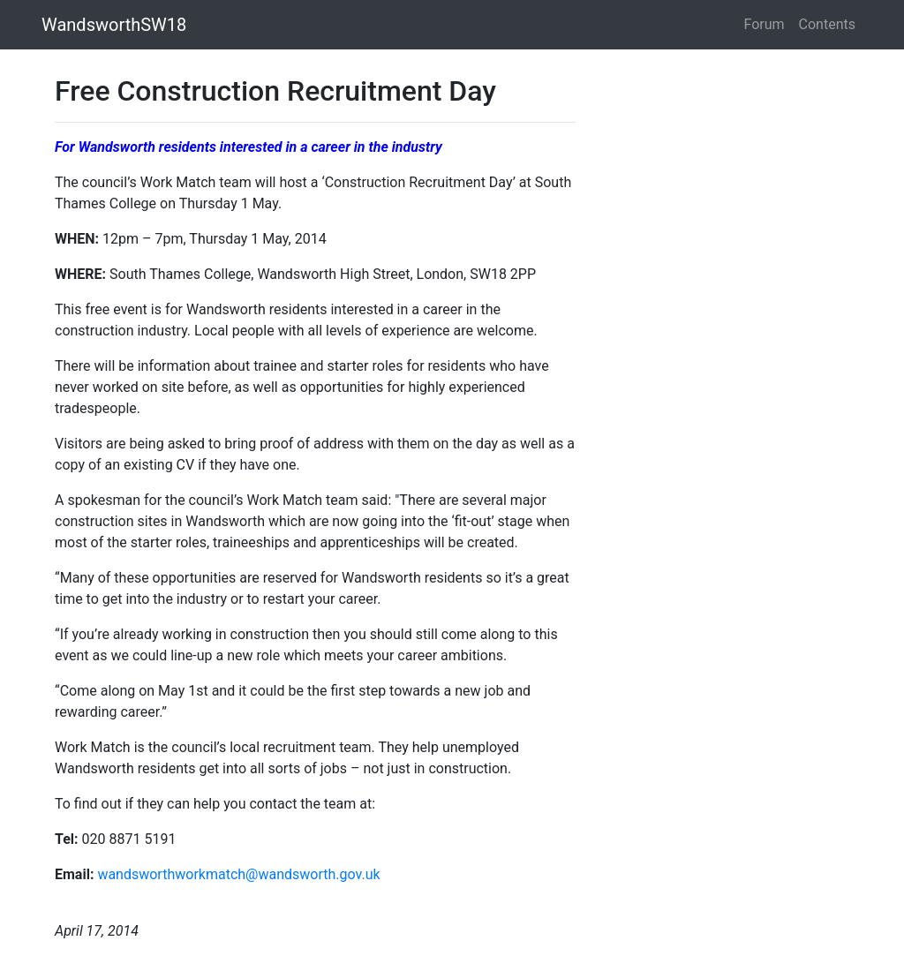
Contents (827, 24)
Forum (764, 24)
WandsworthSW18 (113, 24)
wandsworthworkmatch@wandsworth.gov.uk (238, 874)
